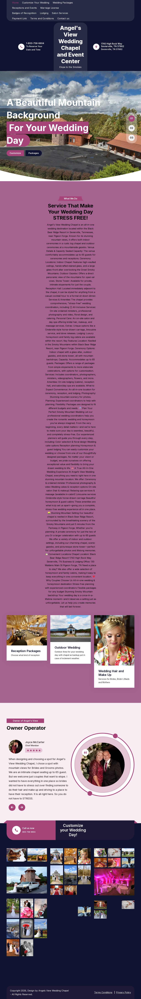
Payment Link (19, 18)
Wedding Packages (63, 2)
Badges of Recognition (24, 13)
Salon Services (60, 13)
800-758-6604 (28, 832)
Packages (47, 153)
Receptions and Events (24, 7)
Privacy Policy (123, 992)
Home (15, 2)
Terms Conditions (103, 992)
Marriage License (49, 7)
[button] (131, 118)
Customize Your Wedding (35, 2)
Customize (18, 153)
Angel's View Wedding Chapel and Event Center (70, 45)
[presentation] (11, 807)
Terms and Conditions (42, 18)
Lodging (44, 13)
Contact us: (63, 18)
